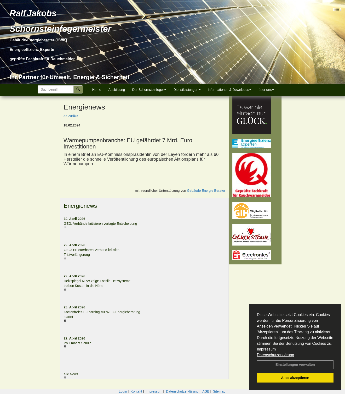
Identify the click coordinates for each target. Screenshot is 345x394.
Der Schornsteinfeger (149, 90)
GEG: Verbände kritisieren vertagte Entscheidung (100, 223)
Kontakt (136, 391)
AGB (205, 391)
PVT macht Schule (78, 343)
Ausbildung (116, 90)
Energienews (80, 205)
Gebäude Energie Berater (206, 190)
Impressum (266, 349)
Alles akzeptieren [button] (295, 378)
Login (123, 391)
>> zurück (70, 116)
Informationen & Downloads (229, 90)
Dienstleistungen (187, 90)
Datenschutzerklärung (275, 355)
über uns (266, 90)
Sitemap (219, 391)
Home (96, 90)
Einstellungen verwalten (295, 365)
